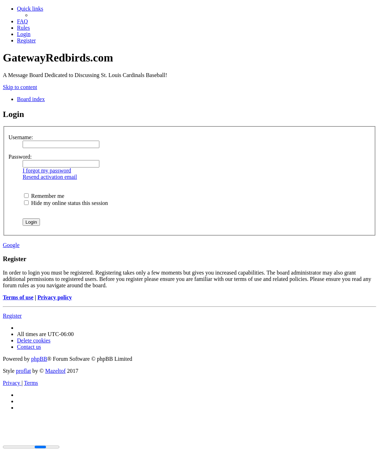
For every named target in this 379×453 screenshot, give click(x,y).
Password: (20, 157)
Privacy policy (54, 297)
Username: (20, 137)
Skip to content (20, 87)
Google (11, 245)
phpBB (39, 359)
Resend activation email (50, 177)
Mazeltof (55, 371)
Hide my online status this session (66, 203)
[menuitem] (22, 21)
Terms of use (18, 297)
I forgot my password (47, 170)
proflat (23, 371)
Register (12, 316)
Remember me (44, 196)
